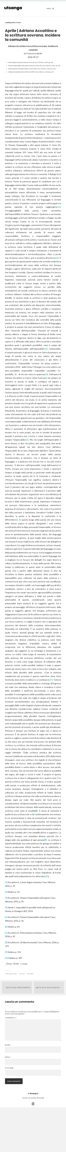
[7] (51, 679)
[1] (59, 207)
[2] (57, 258)
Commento (11, 1018)
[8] (6, 942)
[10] (47, 876)
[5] (27, 439)
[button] (33, 1103)
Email (8, 1057)
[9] (6, 952)
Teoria (23, 974)
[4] (47, 374)
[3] (46, 348)
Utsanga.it (33, 1093)
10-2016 (30, 974)
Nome (8, 1045)
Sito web (9, 1068)
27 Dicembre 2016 (11, 974)
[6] (16, 519)
